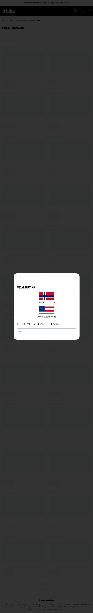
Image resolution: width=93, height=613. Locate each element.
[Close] (76, 274)
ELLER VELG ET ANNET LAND (38, 320)
